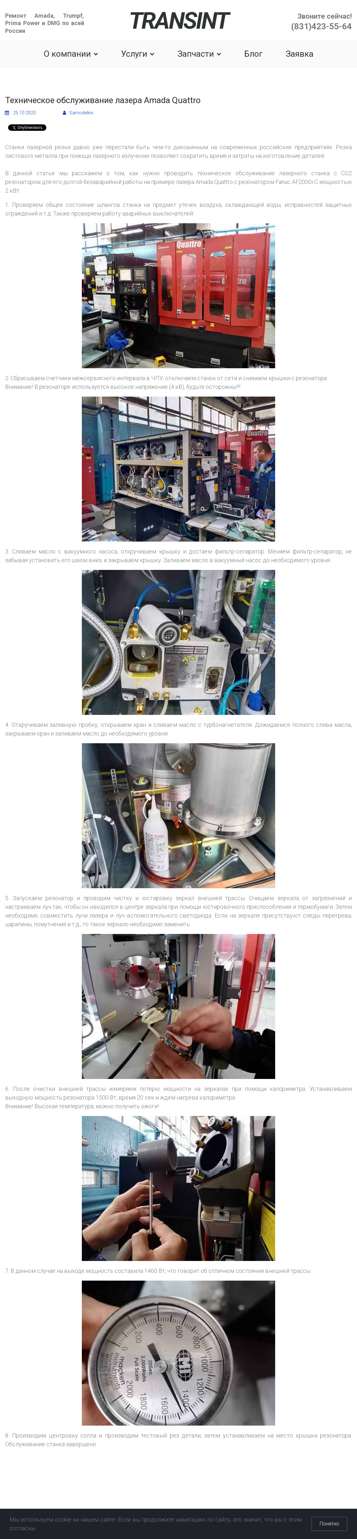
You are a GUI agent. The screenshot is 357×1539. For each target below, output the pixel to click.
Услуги (137, 54)
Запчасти (199, 54)
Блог (253, 54)
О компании (70, 54)
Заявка (300, 54)
